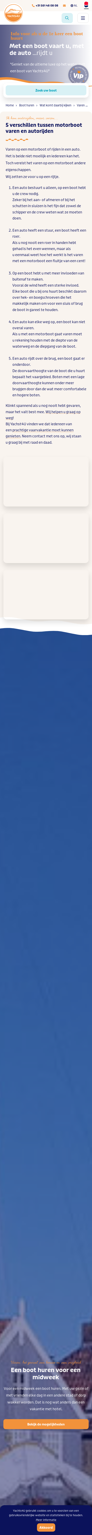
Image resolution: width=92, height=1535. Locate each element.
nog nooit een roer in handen (44, 242)
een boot (70, 187)
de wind (30, 285)
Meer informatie (46, 1520)
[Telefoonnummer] (44, 5)
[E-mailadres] (64, 5)
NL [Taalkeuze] (74, 5)
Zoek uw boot (46, 90)
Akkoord (46, 1528)
